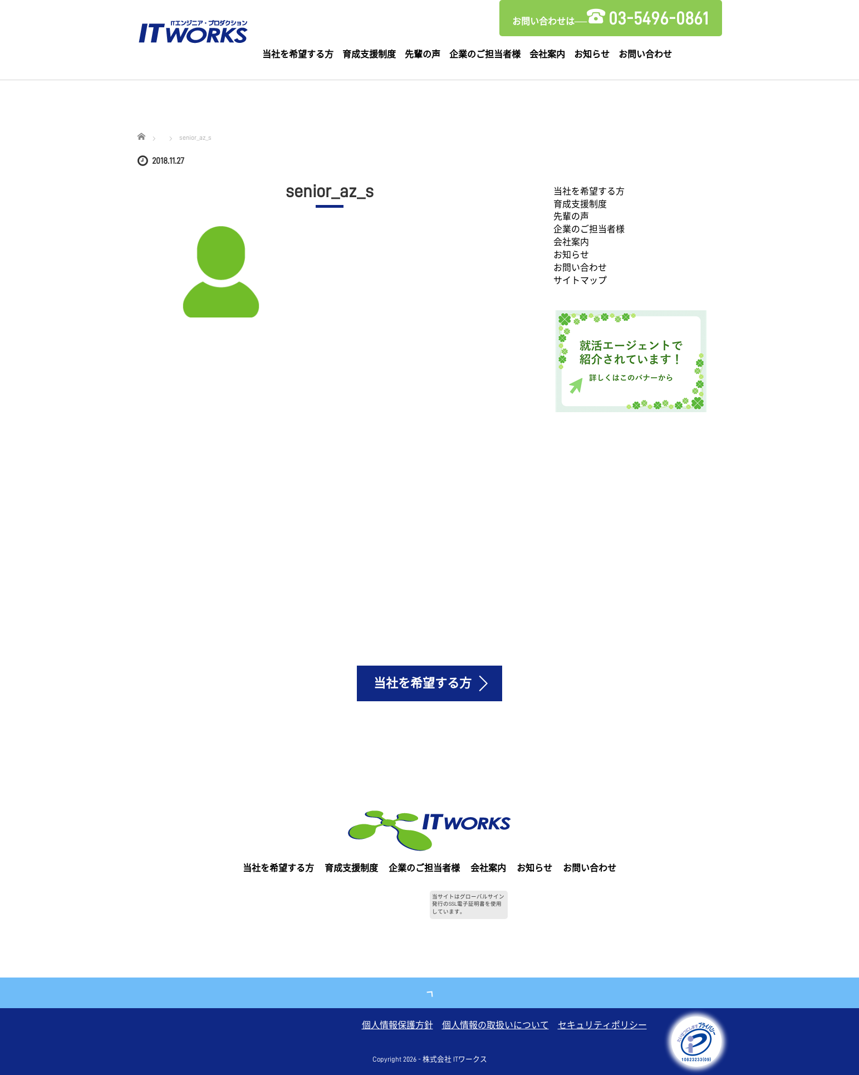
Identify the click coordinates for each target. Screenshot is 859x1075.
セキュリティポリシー (602, 1025)
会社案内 (547, 54)
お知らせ (592, 54)
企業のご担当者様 (485, 54)
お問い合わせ (645, 54)
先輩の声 (422, 54)
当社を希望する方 (297, 54)
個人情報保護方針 (397, 1025)
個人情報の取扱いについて (495, 1025)
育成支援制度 (369, 54)
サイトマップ (580, 280)
